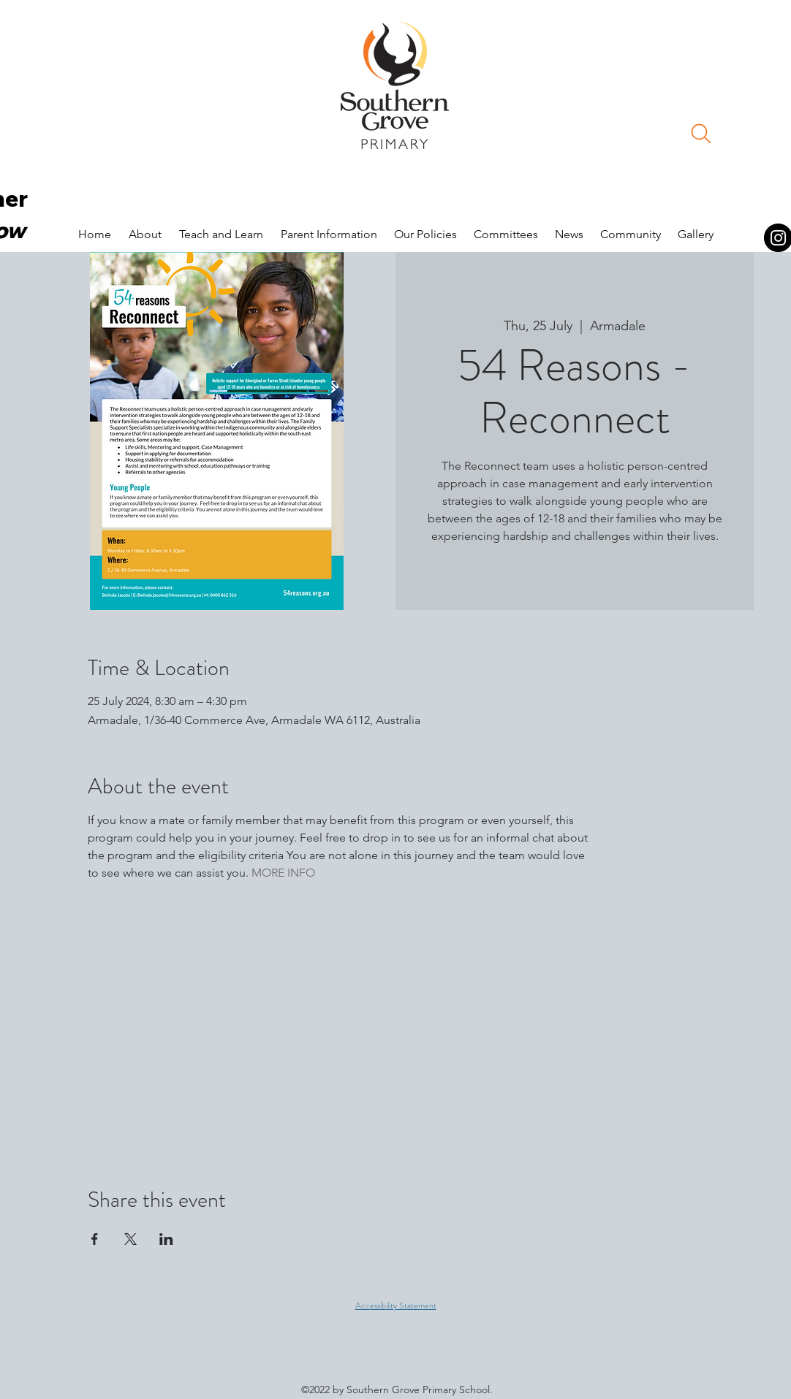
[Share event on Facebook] (95, 1239)
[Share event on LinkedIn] (166, 1239)
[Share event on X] (130, 1239)
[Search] (701, 133)
